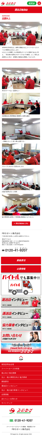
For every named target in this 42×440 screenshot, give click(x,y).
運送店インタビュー (9, 386)
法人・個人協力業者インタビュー (14, 390)
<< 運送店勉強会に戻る (21, 223)
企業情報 (21, 269)
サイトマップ (6, 403)
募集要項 (21, 260)
